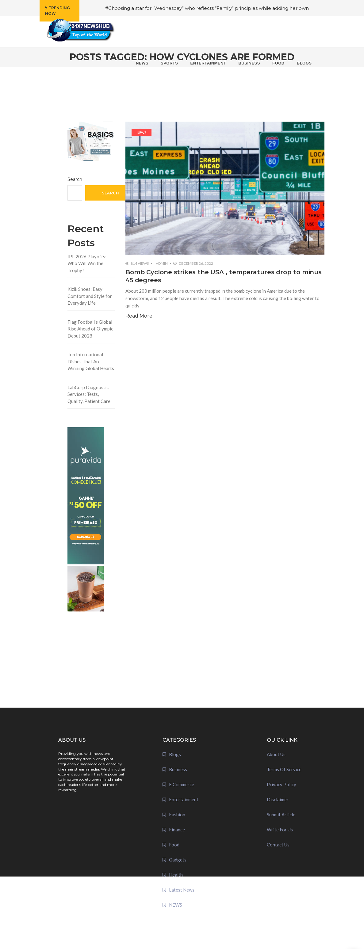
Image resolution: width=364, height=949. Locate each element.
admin (162, 263)
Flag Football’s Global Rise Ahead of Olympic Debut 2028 (90, 328)
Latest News (181, 889)
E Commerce (181, 784)
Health (176, 874)
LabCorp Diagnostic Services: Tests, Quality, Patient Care (88, 394)
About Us (276, 754)
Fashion (177, 814)
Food (174, 844)
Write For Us (280, 829)
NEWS (141, 133)
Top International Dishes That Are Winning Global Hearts (90, 361)
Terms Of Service (284, 769)
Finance (177, 829)
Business (178, 769)
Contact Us (278, 844)
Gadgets (177, 859)
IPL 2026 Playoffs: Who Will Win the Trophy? (86, 263)
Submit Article (281, 814)
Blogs (175, 754)
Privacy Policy (281, 784)
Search (74, 179)
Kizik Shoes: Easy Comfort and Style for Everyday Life (89, 296)
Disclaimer (278, 799)
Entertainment (183, 799)
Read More (138, 316)
